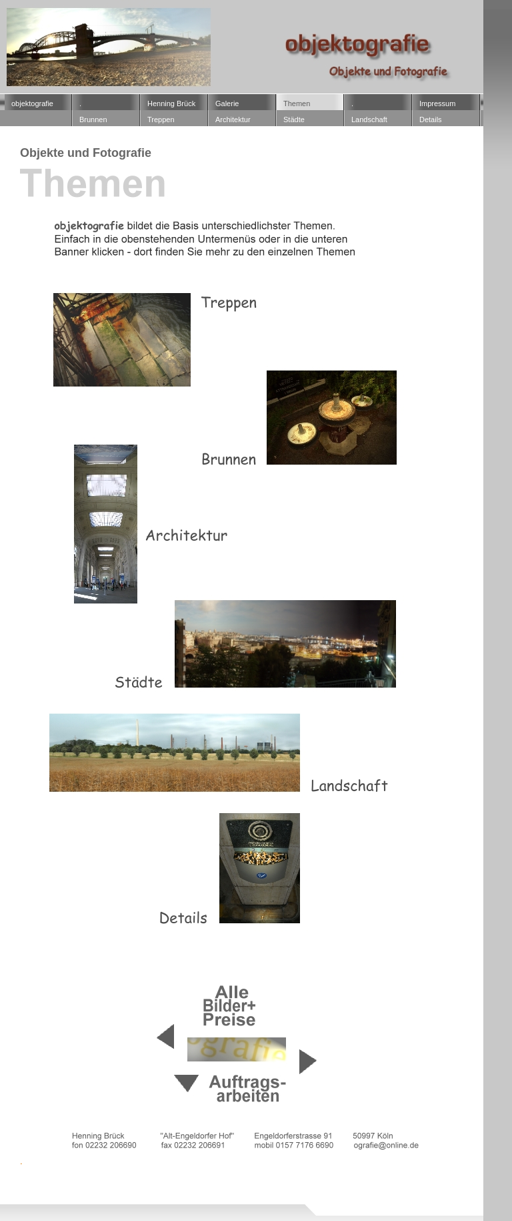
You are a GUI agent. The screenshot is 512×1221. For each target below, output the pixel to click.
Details (430, 119)
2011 (77, 1195)
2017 (277, 1195)
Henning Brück (171, 103)
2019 (310, 1195)
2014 (177, 1195)
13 (85, 1188)
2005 (351, 1188)
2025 (10, 1202)
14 (111, 1188)
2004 (318, 1188)
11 (33, 1188)
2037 (277, 1202)
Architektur (233, 119)
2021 (344, 1195)
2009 (10, 1195)
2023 (410, 1195)
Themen (296, 103)
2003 (284, 1188)
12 (59, 1188)
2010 (44, 1195)
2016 (244, 1195)
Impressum (437, 103)
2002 (251, 1188)
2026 (44, 1202)
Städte (294, 119)
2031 (144, 1202)
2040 (377, 1202)
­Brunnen (93, 119)
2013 (144, 1195)
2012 (110, 1195)
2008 (418, 1188)
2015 (210, 1195)
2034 (177, 1202)
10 (7, 1188)
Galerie (227, 103)
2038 (310, 1202)
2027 (77, 1202)
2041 (410, 1202)
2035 (210, 1202)
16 (162, 1188)
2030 (110, 1202)
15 (137, 1188)
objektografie (32, 103)
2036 (244, 1202)
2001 (218, 1188)
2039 (344, 1202)
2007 (384, 1188)
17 (188, 1188)
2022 (377, 1195)
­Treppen (161, 119)
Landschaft (369, 119)
